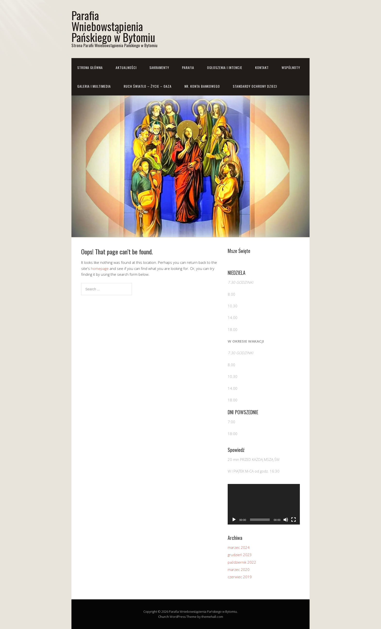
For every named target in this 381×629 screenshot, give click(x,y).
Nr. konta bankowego (202, 86)
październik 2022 (242, 562)
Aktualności (126, 67)
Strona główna (90, 67)
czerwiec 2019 (240, 576)
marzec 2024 (239, 547)
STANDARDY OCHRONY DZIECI (255, 86)
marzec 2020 (239, 569)
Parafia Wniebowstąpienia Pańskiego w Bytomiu (113, 26)
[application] (264, 504)
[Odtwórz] (234, 519)
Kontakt (262, 67)
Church (163, 616)
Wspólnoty (291, 67)
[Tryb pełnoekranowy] (293, 519)
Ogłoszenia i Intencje (224, 67)
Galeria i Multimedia (94, 86)
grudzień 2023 (240, 554)
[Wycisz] (285, 519)
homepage (100, 268)
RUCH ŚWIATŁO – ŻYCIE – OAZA (148, 86)
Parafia (188, 67)
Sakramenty (159, 67)
